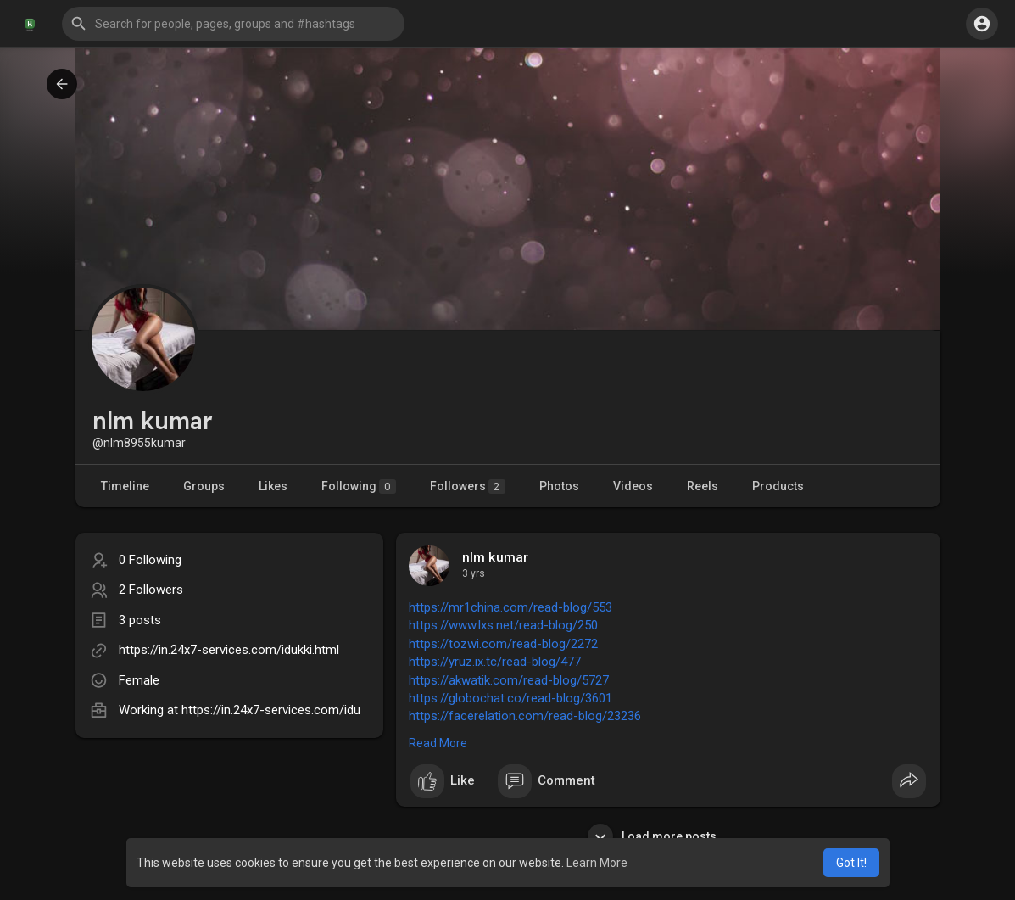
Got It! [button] (851, 862)
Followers (467, 486)
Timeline (125, 486)
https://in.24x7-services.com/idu (270, 710)
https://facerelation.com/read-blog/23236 (525, 716)
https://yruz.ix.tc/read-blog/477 (495, 661)
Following (358, 486)
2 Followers (151, 589)
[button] (233, 24)
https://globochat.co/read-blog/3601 (510, 698)
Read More (438, 743)
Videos (633, 486)
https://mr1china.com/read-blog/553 (510, 607)
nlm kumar (495, 557)
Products (778, 486)
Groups (204, 486)
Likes (273, 486)
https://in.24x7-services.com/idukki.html (229, 649)
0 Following (150, 559)
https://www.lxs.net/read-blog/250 (503, 625)
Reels (702, 486)
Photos (559, 486)
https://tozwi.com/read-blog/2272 (503, 643)
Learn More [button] (596, 862)
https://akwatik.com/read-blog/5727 (509, 680)
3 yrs (473, 573)
